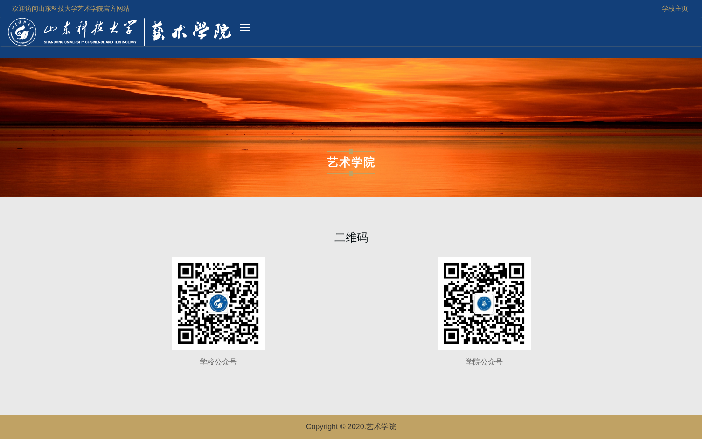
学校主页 (675, 8)
